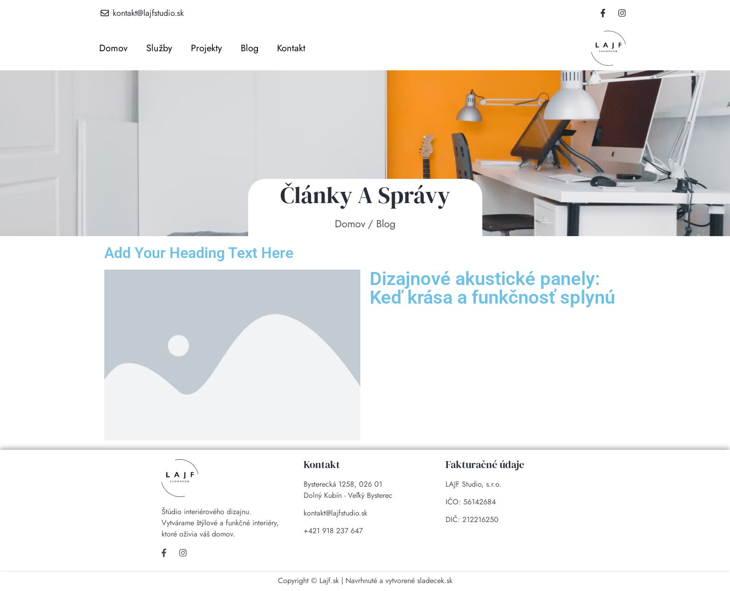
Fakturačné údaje (485, 464)
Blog (249, 48)
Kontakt (291, 48)
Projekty (206, 48)
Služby (159, 48)
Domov (113, 48)
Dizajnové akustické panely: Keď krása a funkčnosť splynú (492, 288)
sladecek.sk (435, 580)
